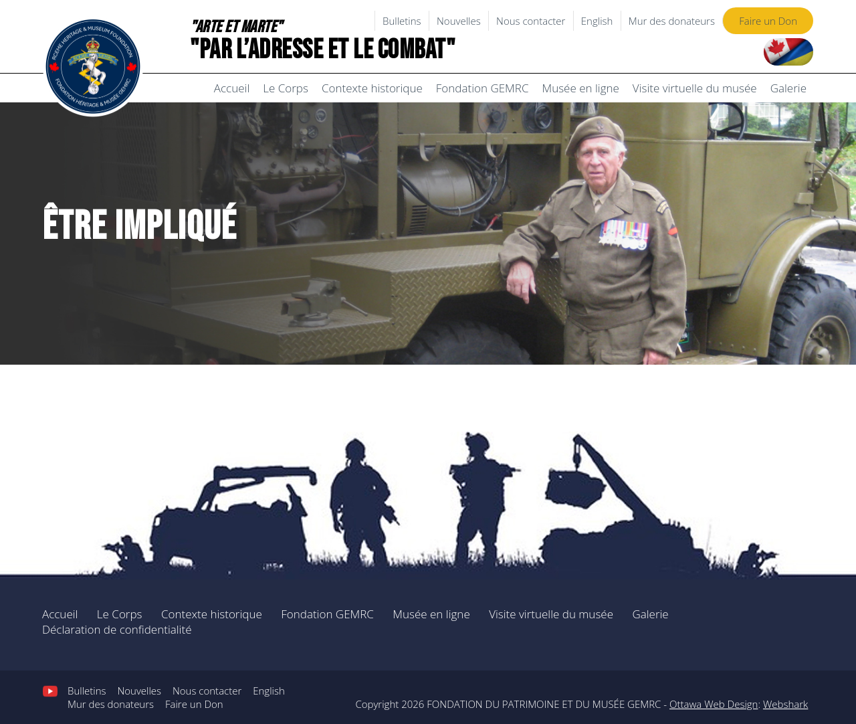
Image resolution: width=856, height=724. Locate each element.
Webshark (785, 704)
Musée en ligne (580, 88)
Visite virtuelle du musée (695, 88)
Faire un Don (768, 20)
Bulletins (402, 20)
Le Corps (285, 88)
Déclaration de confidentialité (116, 629)
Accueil (231, 88)
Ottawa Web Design (713, 704)
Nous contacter (530, 20)
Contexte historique (372, 88)
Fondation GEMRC (482, 88)
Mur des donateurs (672, 20)
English (597, 20)
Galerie (788, 88)
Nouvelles (459, 20)
